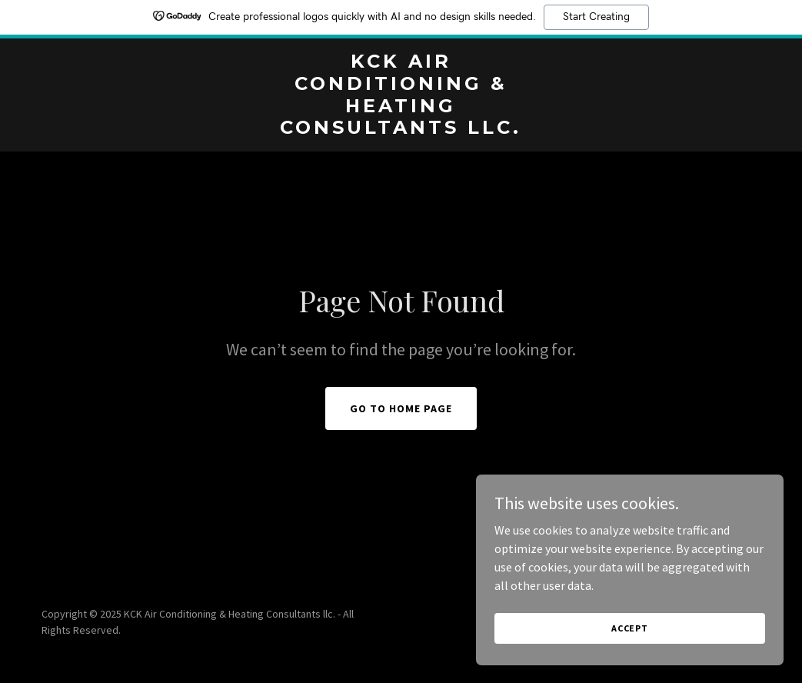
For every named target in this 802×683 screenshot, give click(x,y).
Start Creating (596, 17)
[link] (401, 129)
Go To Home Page (401, 408)
